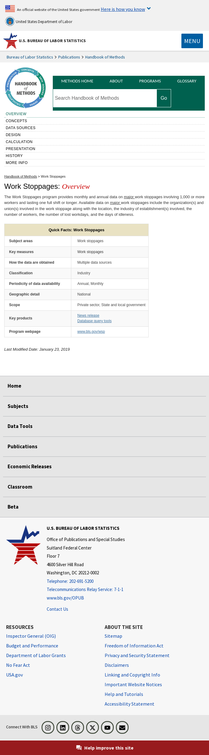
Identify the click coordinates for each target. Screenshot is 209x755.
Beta (13, 506)
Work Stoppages (53, 176)
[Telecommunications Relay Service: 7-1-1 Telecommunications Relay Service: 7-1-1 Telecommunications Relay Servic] (86, 589)
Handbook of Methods (105, 57)
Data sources (20, 128)
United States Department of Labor (38, 21)
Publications (69, 57)
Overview (16, 114)
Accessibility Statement (129, 704)
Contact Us (57, 609)
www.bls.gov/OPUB (65, 598)
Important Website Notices (133, 684)
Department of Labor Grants (36, 655)
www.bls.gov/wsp (91, 331)
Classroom (20, 486)
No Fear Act (18, 665)
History (14, 156)
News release (88, 315)
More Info (17, 163)
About (116, 81)
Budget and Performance (32, 646)
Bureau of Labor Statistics (30, 57)
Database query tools (94, 321)
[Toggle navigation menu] (192, 41)
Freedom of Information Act (134, 646)
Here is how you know (123, 9)
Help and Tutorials (124, 694)
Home (14, 386)
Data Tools (20, 426)
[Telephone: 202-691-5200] (86, 581)
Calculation (19, 142)
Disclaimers (117, 665)
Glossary (186, 81)
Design (13, 135)
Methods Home (77, 81)
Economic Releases (30, 466)
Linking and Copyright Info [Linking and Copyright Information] (132, 675)
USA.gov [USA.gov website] (14, 675)
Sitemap (113, 636)
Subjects (18, 406)
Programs (150, 81)
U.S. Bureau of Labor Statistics (52, 40)
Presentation (20, 149)
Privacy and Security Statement (137, 655)
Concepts (16, 121)
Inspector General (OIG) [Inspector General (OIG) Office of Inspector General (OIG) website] (31, 636)
